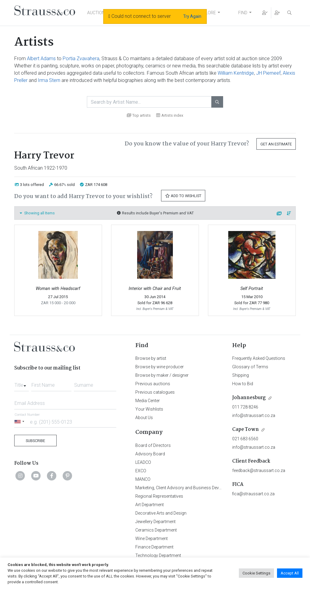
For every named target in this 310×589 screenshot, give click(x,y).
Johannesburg (249, 398)
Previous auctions (152, 383)
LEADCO (143, 462)
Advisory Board (150, 453)
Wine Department (151, 538)
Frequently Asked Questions (258, 358)
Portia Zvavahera (81, 58)
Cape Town (245, 429)
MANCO (142, 479)
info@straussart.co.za (253, 415)
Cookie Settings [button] (256, 573)
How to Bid (242, 383)
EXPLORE (207, 12)
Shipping (240, 375)
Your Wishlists (149, 409)
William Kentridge (236, 73)
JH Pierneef (268, 73)
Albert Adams (41, 58)
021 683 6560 (245, 438)
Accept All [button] (290, 573)
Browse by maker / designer (162, 375)
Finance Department (154, 547)
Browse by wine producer (159, 366)
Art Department (149, 504)
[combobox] (21, 383)
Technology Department (158, 555)
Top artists (139, 115)
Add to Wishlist (183, 196)
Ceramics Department (156, 530)
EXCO (140, 470)
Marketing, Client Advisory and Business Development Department (197, 487)
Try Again (192, 16)
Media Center (147, 400)
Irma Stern (49, 80)
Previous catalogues (155, 392)
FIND (242, 12)
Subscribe (35, 440)
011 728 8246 (245, 407)
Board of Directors (153, 445)
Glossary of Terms (250, 366)
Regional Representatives (159, 496)
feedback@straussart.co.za (258, 470)
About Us (144, 417)
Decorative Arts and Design (160, 513)
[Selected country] (20, 421)
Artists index (169, 115)
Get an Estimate (276, 144)
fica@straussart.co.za (253, 493)
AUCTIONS (97, 12)
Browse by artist (150, 358)
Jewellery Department (155, 521)
